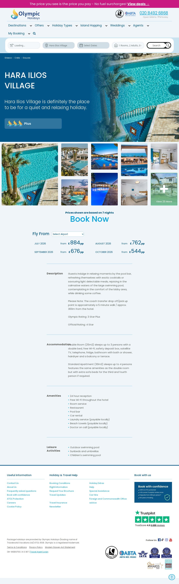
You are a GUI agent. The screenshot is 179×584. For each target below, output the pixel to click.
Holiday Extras (96, 489)
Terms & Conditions (17, 553)
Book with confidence (18, 500)
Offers (39, 25)
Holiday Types (62, 25)
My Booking (16, 33)
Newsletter (55, 512)
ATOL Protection (15, 504)
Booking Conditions (59, 489)
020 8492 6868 (154, 13)
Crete (17, 57)
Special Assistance (99, 497)
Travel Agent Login (39, 557)
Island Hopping (91, 25)
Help (91, 493)
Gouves (26, 57)
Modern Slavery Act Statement (60, 553)
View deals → (138, 4)
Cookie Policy (14, 512)
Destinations (17, 25)
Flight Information (58, 493)
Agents (138, 25)
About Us (11, 493)
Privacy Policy (36, 553)
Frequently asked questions (21, 497)
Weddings (117, 25)
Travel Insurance (58, 508)
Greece (8, 57)
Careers (11, 508)
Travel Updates (57, 500)
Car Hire (93, 500)
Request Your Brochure (61, 497)
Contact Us (13, 489)
